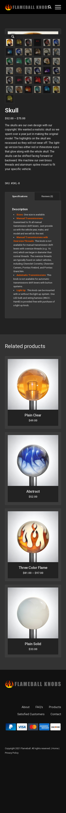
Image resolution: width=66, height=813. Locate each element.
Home (55, 799)
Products (55, 758)
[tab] (19, 247)
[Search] (48, 7)
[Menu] (56, 7)
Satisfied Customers (31, 765)
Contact (56, 765)
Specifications (19, 247)
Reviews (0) (47, 247)
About (26, 758)
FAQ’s (39, 758)
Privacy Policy (11, 803)
